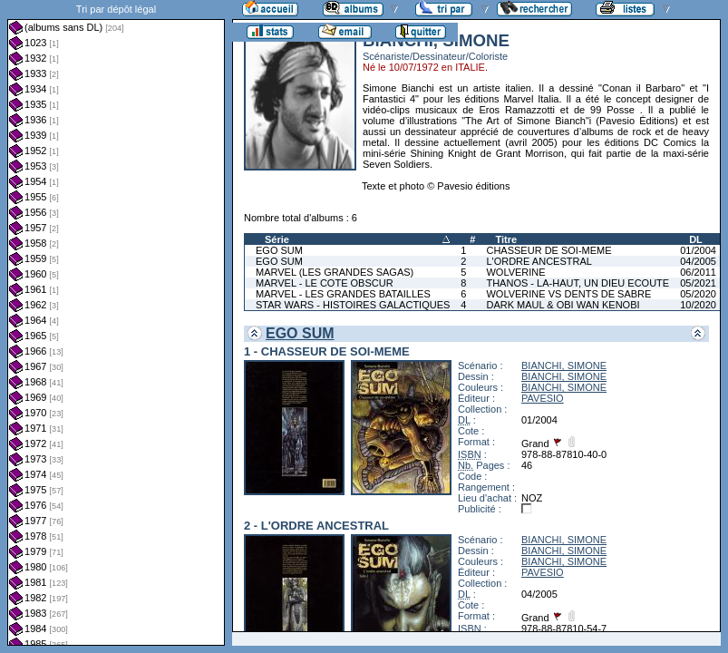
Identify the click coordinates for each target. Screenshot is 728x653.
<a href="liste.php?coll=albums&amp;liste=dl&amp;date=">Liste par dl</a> (116, 323)
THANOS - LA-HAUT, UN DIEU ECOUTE (577, 283)
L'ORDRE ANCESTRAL (538, 261)
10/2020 (698, 304)
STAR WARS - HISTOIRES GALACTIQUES (353, 304)
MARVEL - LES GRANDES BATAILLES (343, 293)
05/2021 (698, 283)
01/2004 (698, 250)
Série (277, 239)
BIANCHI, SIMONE (564, 365)
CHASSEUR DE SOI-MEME (548, 250)
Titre (506, 239)
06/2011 (698, 272)
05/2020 (698, 293)
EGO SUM (279, 250)
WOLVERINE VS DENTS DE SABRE (568, 293)
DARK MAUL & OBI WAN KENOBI (562, 304)
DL (696, 239)
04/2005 (698, 261)
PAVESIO (542, 398)
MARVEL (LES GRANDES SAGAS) (334, 272)
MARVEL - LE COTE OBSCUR (324, 283)
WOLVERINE (515, 272)
